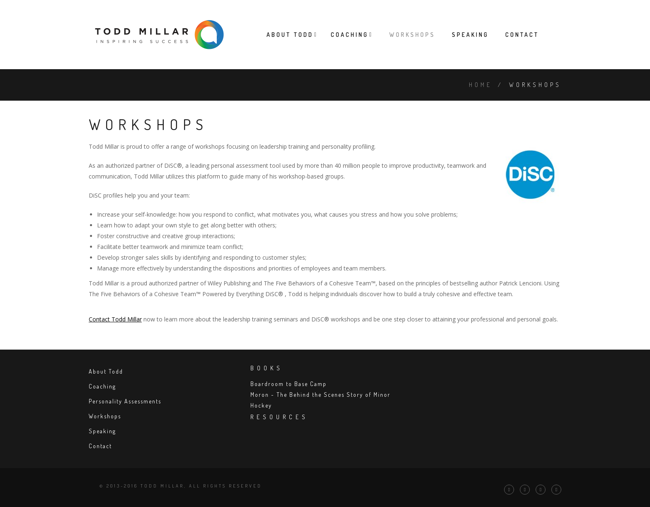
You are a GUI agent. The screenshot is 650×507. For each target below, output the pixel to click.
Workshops (412, 34)
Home (480, 84)
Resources (279, 416)
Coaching (350, 34)
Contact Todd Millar (115, 319)
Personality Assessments (125, 401)
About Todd (290, 34)
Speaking (470, 34)
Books (266, 368)
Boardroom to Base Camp (288, 383)
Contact (522, 34)
